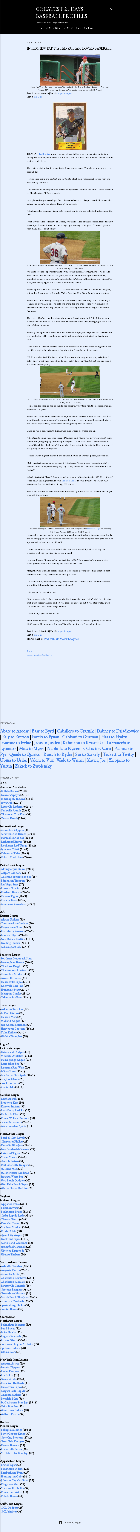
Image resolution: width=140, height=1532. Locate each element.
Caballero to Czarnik (75, 731)
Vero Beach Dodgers (13, 1180)
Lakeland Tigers (10, 1153)
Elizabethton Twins (12, 1472)
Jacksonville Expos (12, 982)
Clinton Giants (9, 1219)
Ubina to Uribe (13, 760)
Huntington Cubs (12, 1476)
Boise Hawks (8, 1332)
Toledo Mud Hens (12, 857)
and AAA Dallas (69, 480)
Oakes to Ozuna (97, 748)
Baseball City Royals (13, 1138)
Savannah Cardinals (12, 1301)
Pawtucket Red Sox (12, 838)
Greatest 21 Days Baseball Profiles (61, 12)
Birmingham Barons (12, 962)
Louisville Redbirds (12, 806)
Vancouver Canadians (13, 904)
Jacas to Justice (47, 743)
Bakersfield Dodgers (13, 1052)
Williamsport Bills (11, 947)
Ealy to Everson (15, 737)
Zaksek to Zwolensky (33, 766)
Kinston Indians (10, 1106)
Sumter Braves (9, 1309)
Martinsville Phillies (12, 1488)
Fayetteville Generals (13, 1286)
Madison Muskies (11, 1227)
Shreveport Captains (13, 1028)
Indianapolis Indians (13, 799)
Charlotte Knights (12, 966)
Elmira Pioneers (10, 1371)
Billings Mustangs (11, 1430)
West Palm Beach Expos (14, 1184)
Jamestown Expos (11, 1387)
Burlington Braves (11, 1212)
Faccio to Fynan (45, 737)
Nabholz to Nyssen (63, 748)
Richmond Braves (11, 842)
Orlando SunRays (11, 997)
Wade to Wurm (70, 760)
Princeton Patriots (11, 1492)
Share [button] (29, 651)
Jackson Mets (9, 1017)
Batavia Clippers (10, 1367)
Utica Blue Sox (9, 1406)
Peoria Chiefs (8, 1231)
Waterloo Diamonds (12, 1250)
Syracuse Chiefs (10, 849)
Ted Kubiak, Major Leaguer (61, 639)
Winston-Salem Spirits (13, 1126)
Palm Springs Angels (13, 1060)
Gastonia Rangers (11, 1289)
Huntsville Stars (10, 990)
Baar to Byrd (43, 731)
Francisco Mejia (93, 529)
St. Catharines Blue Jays (14, 1402)
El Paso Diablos (10, 1013)
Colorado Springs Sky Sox (16, 877)
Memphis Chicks (11, 993)
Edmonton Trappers (13, 880)
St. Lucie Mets (9, 1169)
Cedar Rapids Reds (12, 1215)
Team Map (86, 28)
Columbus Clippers (12, 830)
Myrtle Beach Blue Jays (14, 1297)
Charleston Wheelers (13, 1282)
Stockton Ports (10, 1083)
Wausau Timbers (10, 1254)
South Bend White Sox (14, 1243)
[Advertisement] (70, 686)
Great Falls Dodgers (12, 1441)
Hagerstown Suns (11, 927)
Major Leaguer (65, 93)
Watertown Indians (12, 1410)
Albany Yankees (10, 919)
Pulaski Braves (9, 1496)
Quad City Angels (11, 1235)
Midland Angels (10, 1021)
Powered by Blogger (70, 1523)
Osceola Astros (10, 1161)
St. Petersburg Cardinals (15, 1173)
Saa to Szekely (87, 754)
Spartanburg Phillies (13, 1305)
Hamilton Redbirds (12, 1383)
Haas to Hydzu (114, 737)
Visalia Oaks (8, 1087)
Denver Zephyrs (10, 795)
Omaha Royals (9, 818)
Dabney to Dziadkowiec (118, 731)
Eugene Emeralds (11, 1336)
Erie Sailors (7, 1375)
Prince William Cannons (15, 1118)
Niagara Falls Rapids (13, 1391)
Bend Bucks (8, 1328)
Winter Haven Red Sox (14, 1188)
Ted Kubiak (44, 154)
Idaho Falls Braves (11, 1449)
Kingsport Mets (10, 1484)
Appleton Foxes (10, 1204)
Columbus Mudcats (13, 974)
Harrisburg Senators (13, 931)
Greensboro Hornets (13, 1293)
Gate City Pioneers (12, 1437)
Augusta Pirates (10, 1270)
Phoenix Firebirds (11, 888)
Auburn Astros (10, 1363)
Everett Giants (9, 1340)
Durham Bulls (9, 1099)
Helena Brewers (10, 1445)
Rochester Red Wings (14, 845)
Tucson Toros (9, 900)
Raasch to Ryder (57, 754)
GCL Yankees (9, 1511)
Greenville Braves (11, 978)
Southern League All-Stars (16, 958)
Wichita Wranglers (11, 1036)
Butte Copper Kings (13, 1434)
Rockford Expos (10, 1239)
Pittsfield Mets (9, 1398)
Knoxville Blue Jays (12, 986)
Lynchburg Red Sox (13, 1110)
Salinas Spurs (8, 1071)
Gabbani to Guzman (80, 737)
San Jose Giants (10, 1079)
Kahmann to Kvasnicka (83, 743)
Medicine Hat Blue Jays (14, 1453)
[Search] (111, 8)
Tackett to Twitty (118, 754)
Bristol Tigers (9, 1465)
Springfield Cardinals (13, 1247)
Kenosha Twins (10, 1223)
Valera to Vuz (41, 760)
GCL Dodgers (9, 1508)
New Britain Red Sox (13, 939)
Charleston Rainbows (13, 1278)
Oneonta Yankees (11, 1395)
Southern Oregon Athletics (17, 1344)
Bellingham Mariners (13, 1324)
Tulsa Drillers (9, 1032)
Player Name (53, 28)
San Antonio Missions (14, 1025)
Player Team (70, 28)
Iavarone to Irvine (15, 743)
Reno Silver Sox (10, 1064)
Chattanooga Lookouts (15, 970)
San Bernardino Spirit (13, 1075)
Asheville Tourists (11, 1266)
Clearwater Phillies (12, 1141)
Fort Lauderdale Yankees (15, 1149)
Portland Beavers (11, 892)
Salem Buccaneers (11, 1122)
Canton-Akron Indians (14, 923)
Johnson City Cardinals (14, 1480)
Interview (37, 655)
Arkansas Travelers (12, 1009)
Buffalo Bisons (9, 791)
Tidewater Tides (10, 853)
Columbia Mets (10, 1274)
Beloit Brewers (9, 1208)
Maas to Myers (31, 748)
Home (39, 28)
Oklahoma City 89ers (13, 814)
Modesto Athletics (12, 1056)
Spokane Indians (10, 1348)
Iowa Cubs (7, 803)
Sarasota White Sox (12, 1176)
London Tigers (10, 935)
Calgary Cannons (11, 873)
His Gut (38, 96)
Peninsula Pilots (10, 1114)
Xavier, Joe (96, 760)
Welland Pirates (10, 1414)
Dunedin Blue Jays (12, 1145)
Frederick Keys (9, 1102)
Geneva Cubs (9, 1379)
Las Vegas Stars (9, 884)
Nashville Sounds (11, 810)
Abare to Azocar (14, 731)
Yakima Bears (8, 1352)
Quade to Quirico (24, 754)
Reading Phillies (10, 943)
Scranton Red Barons (13, 834)
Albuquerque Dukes (13, 869)
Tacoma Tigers (9, 896)
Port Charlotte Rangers (15, 1165)
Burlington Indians (12, 1469)
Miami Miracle (9, 1157)
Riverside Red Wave (12, 1067)
